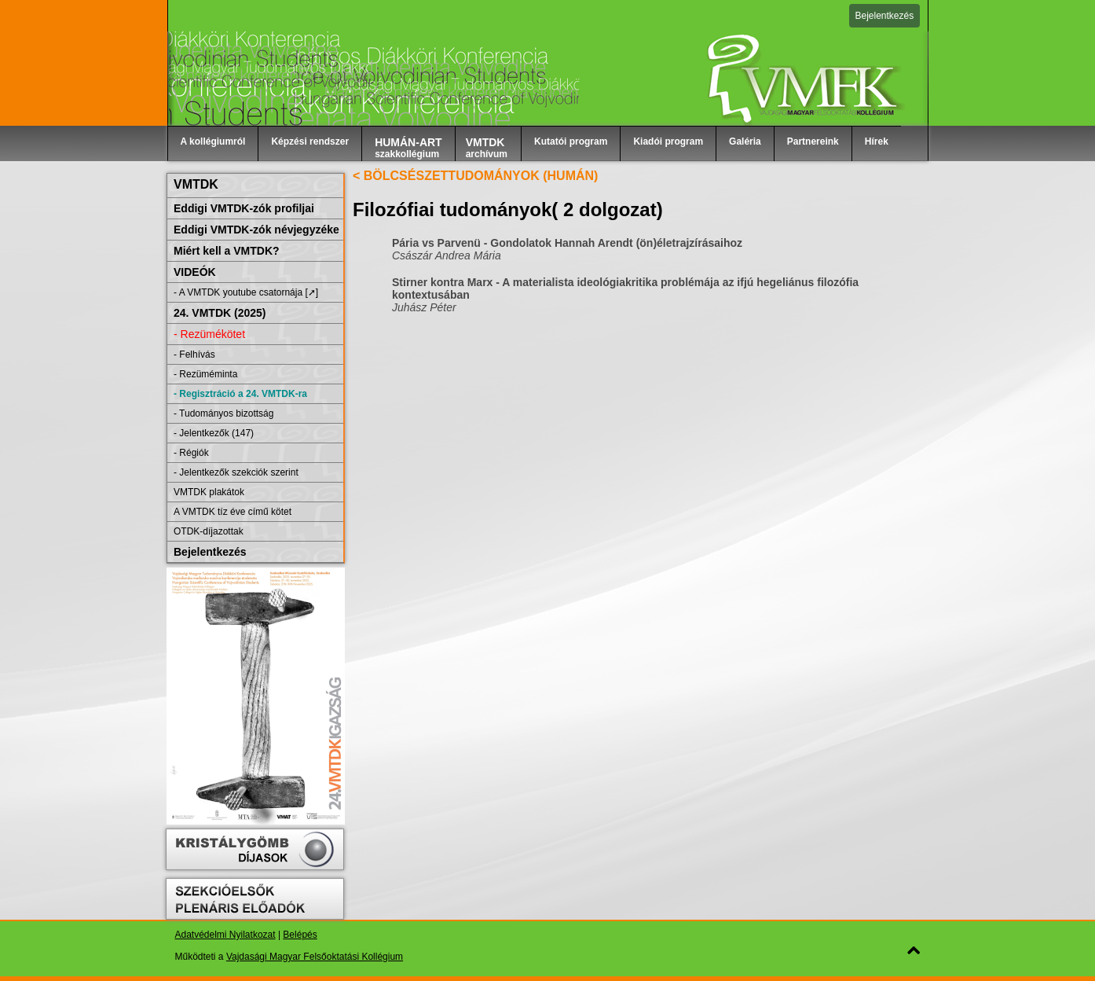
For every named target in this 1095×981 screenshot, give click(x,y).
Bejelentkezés (884, 15)
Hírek (876, 141)
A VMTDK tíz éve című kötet (232, 511)
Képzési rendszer (310, 141)
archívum (486, 148)
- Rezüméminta (205, 374)
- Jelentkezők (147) (214, 433)
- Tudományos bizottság (223, 413)
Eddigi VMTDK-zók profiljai (244, 208)
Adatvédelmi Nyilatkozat (225, 934)
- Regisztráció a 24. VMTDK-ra (240, 393)
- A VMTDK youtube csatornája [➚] (246, 292)
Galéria (745, 141)
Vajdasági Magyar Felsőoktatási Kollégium (314, 956)
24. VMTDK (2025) (220, 313)
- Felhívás (194, 354)
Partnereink (813, 141)
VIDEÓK (195, 272)
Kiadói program (668, 141)
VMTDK (196, 184)
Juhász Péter (424, 307)
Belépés (300, 934)
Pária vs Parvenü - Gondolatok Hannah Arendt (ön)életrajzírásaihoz (567, 243)
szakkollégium (408, 148)
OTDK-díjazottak (209, 531)
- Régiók (191, 452)
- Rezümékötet (209, 334)
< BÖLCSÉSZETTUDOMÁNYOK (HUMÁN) (475, 175)
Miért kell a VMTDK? (227, 250)
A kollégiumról (213, 141)
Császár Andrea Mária (446, 255)
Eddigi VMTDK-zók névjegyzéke (256, 229)
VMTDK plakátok (209, 492)
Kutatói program (570, 141)
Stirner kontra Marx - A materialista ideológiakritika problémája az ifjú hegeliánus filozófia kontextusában (625, 288)
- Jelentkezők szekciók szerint (236, 472)
